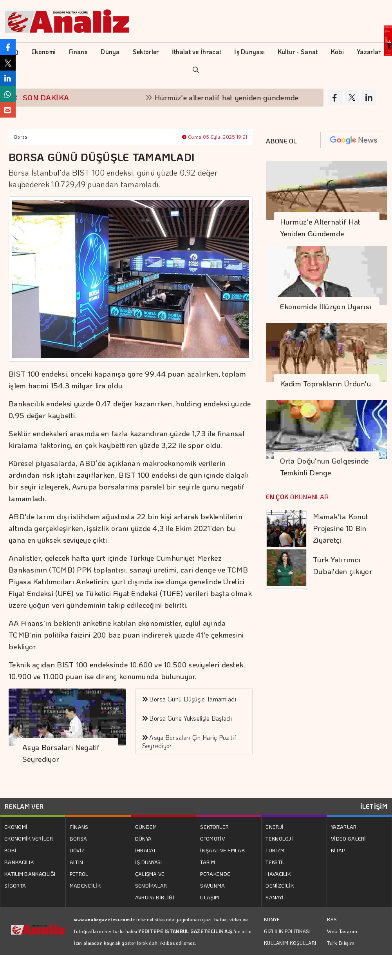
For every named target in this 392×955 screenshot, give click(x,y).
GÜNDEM (146, 826)
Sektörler (146, 51)
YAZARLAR (343, 826)
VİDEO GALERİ (348, 838)
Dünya (110, 51)
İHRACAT (145, 850)
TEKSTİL (275, 862)
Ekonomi (43, 51)
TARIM (207, 862)
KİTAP (338, 850)
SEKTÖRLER (214, 826)
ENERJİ (275, 826)
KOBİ (10, 850)
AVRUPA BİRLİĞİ (154, 897)
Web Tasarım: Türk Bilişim (343, 937)
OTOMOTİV (212, 838)
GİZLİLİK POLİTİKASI (287, 931)
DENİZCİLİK (280, 885)
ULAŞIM (209, 897)
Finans (78, 51)
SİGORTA (15, 885)
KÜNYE (272, 919)
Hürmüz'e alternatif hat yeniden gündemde (232, 97)
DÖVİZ (77, 850)
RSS (332, 919)
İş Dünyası (249, 51)
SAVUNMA (212, 885)
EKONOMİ (15, 826)
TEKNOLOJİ (279, 838)
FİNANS (79, 826)
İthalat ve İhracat (196, 51)
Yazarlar (369, 51)
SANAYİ (275, 897)
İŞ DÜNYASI (148, 862)
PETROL (79, 873)
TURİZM (275, 850)
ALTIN (76, 862)
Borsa (20, 137)
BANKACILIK (19, 862)
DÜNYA (143, 838)
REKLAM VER (24, 806)
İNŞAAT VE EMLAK (222, 850)
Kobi (337, 51)
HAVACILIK (278, 873)
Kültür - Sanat (298, 51)
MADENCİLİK (85, 885)
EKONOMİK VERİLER (28, 838)
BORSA (78, 838)
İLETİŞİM (373, 806)
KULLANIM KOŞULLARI (290, 943)
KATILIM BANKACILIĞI (30, 873)
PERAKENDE (215, 873)
